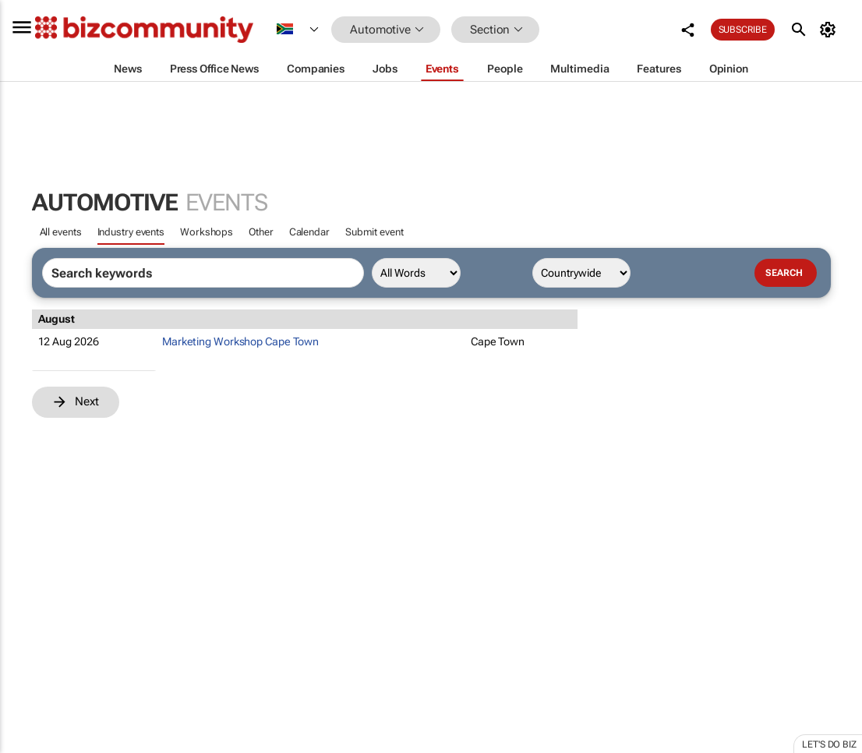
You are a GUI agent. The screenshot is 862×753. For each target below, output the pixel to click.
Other (261, 232)
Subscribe (743, 29)
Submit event (374, 232)
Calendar (309, 232)
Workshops (206, 232)
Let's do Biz (829, 744)
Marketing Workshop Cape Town (240, 341)
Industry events (131, 232)
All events (61, 232)
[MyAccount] (830, 29)
